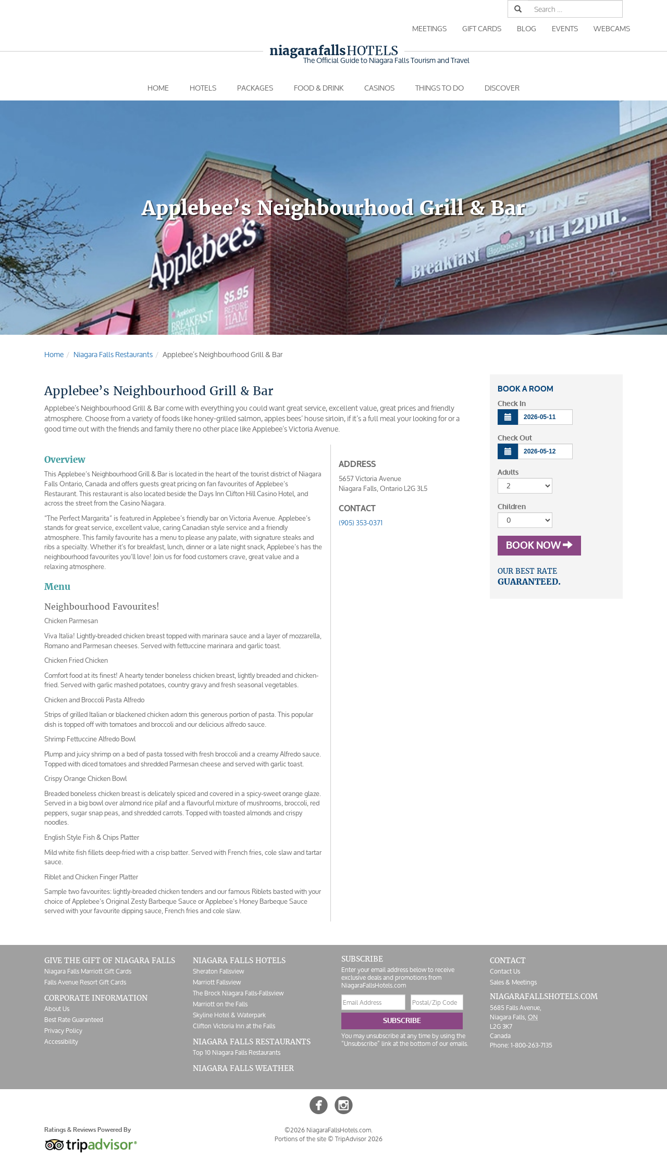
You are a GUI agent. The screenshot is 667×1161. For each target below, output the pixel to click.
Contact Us (505, 971)
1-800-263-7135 (531, 1045)
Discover (502, 87)
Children (512, 507)
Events (565, 28)
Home (158, 87)
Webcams (612, 28)
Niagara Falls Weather (243, 1068)
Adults (508, 472)
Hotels (333, 51)
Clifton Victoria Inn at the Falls (234, 1025)
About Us (56, 1008)
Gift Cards (481, 28)
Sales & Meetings (513, 982)
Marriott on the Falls (220, 1004)
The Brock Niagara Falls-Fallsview (238, 993)
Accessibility (61, 1041)
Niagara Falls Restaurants (252, 1041)
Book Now (539, 545)
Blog (526, 28)
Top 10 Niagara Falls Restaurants (236, 1052)
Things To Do (439, 87)
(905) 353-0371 (360, 523)
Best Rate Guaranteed (73, 1019)
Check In (512, 404)
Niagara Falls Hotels (239, 960)
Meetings (429, 28)
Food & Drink (318, 87)
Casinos (379, 87)
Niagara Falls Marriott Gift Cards (87, 971)
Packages (255, 87)
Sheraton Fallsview (218, 971)
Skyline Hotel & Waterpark (229, 1014)
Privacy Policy (63, 1030)
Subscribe (402, 1021)
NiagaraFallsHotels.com (544, 996)
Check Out (515, 438)
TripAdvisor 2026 (358, 1138)
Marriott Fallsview (217, 982)
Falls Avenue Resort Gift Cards (85, 982)
